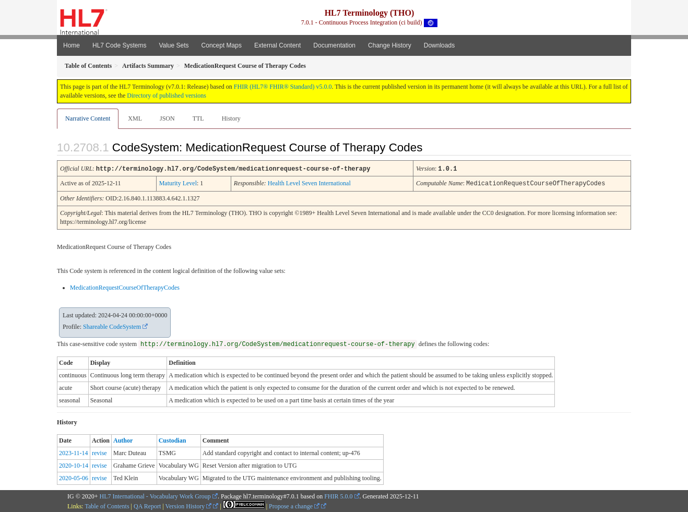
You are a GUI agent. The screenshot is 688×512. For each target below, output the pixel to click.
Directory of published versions (166, 95)
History (231, 118)
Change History (389, 45)
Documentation (334, 45)
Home (71, 45)
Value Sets (173, 45)
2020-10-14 (73, 464)
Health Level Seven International (309, 182)
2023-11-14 (73, 452)
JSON (167, 118)
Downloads (439, 45)
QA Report (147, 505)
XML (135, 118)
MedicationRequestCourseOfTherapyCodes (125, 286)
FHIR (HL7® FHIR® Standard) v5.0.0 (283, 86)
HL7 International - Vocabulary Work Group (155, 495)
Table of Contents (107, 505)
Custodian (172, 439)
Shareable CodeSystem (112, 325)
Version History (188, 505)
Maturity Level (178, 182)
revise (99, 452)
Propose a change (294, 505)
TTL (198, 118)
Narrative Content (87, 118)
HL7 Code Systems (119, 45)
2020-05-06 (73, 477)
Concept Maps (221, 45)
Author (123, 439)
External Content (277, 45)
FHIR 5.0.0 (338, 495)
